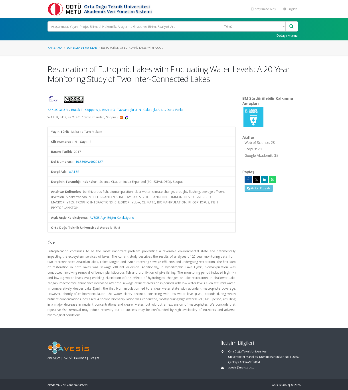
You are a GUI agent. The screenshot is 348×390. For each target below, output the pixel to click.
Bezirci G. (108, 109)
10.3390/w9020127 (89, 161)
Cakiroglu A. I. (153, 109)
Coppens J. (92, 109)
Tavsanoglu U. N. (129, 109)
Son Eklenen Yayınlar (82, 47)
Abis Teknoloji (281, 385)
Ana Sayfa (55, 47)
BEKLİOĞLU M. (58, 109)
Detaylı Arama (287, 35)
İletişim (94, 358)
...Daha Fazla (173, 109)
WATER (74, 171)
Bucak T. (77, 109)
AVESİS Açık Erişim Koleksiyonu (112, 217)
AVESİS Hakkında (75, 358)
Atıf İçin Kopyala (258, 188)
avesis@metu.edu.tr (241, 367)
